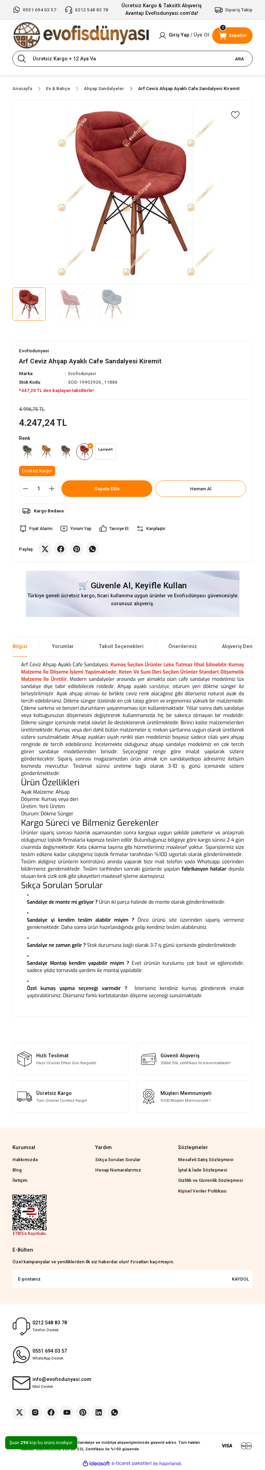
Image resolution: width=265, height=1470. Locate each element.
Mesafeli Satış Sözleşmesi (205, 1161)
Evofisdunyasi (83, 373)
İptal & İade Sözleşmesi (202, 1171)
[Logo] (81, 35)
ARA (239, 58)
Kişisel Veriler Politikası (202, 1192)
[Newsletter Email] (132, 1281)
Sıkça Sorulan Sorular (117, 1161)
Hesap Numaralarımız (118, 1171)
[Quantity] (38, 490)
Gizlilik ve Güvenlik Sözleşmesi (210, 1182)
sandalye (159, 688)
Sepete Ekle (107, 490)
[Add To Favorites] (235, 115)
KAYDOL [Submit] (240, 1280)
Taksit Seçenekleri (121, 648)
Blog (17, 1171)
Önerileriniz (182, 648)
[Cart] (232, 35)
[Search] (132, 59)
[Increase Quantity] (51, 490)
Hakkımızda (25, 1161)
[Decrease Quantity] (25, 490)
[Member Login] (183, 35)
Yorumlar (63, 648)
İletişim (19, 1182)
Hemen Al (200, 490)
